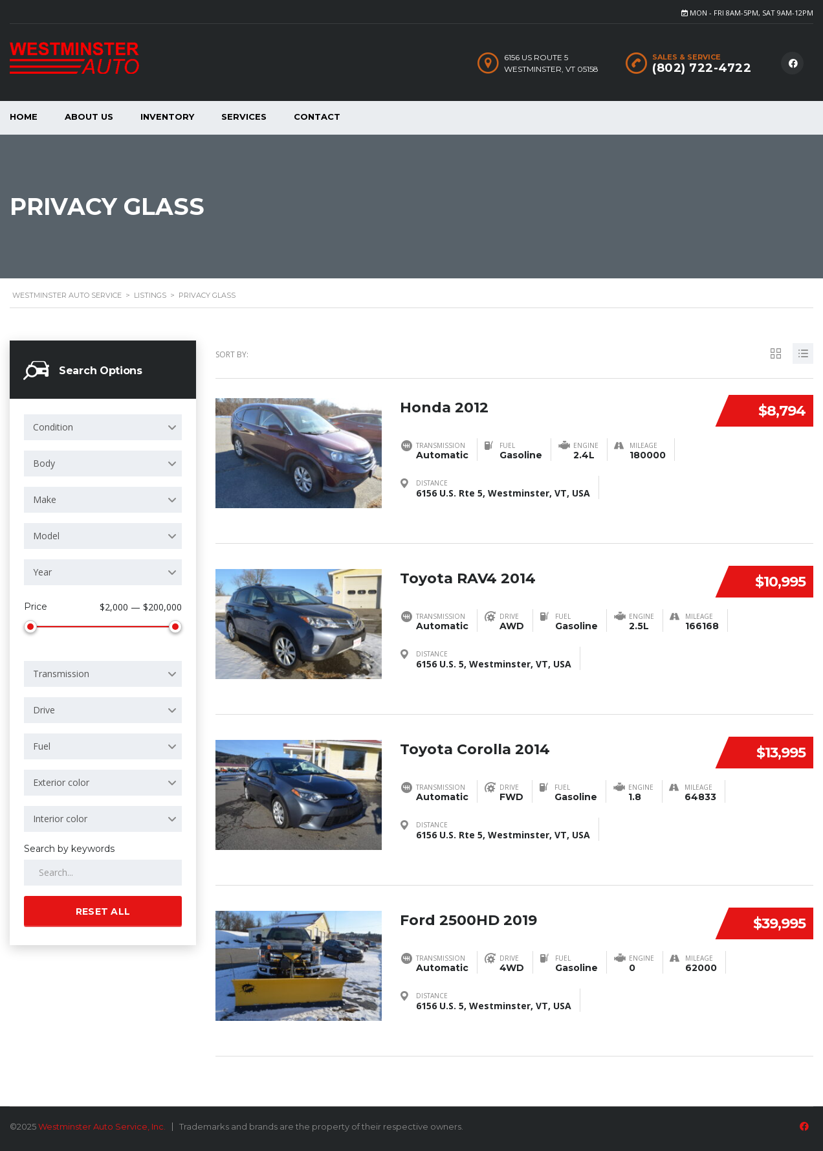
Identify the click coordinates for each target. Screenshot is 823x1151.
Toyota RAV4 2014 (468, 574)
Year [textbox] (42, 572)
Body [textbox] (44, 463)
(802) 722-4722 (701, 68)
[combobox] (103, 427)
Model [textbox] (46, 536)
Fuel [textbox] (41, 743)
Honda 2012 (444, 403)
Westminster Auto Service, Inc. (102, 1126)
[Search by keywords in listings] (103, 870)
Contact (317, 116)
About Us (89, 116)
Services (244, 116)
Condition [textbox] (53, 427)
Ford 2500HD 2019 (468, 916)
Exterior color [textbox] (61, 780)
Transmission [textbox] (61, 671)
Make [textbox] (44, 499)
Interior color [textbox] (60, 816)
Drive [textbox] (44, 707)
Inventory (167, 116)
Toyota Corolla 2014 (475, 745)
